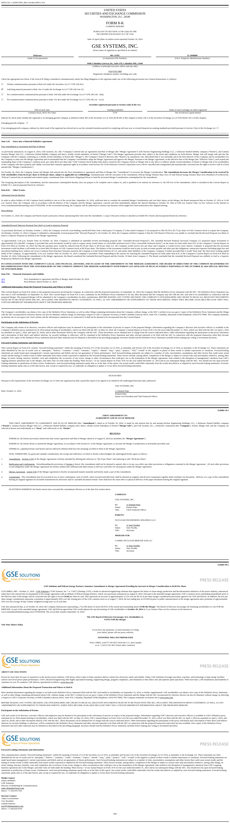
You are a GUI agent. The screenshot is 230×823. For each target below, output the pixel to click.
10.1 (3, 279)
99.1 (3, 281)
